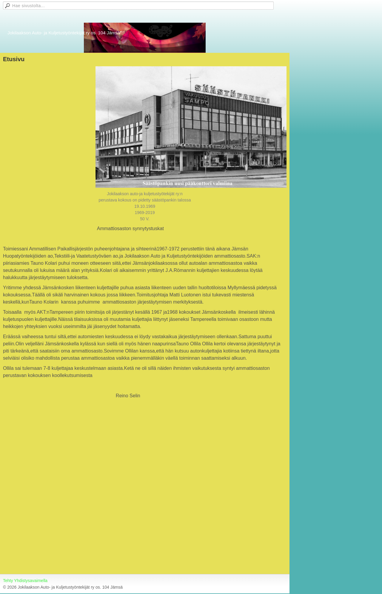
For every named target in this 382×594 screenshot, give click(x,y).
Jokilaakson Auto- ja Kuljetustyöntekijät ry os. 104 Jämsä (63, 32)
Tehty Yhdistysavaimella (25, 580)
